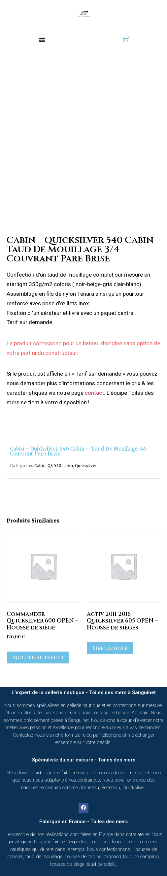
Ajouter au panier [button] (37, 657)
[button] (41, 39)
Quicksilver (86, 465)
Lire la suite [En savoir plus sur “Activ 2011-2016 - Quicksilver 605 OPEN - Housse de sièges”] (109, 648)
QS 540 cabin (60, 465)
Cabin (40, 465)
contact (94, 392)
